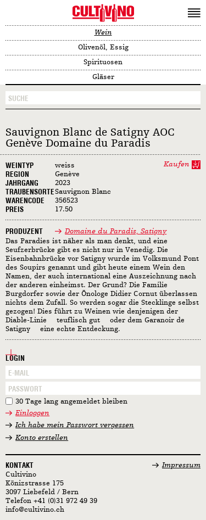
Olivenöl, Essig (103, 47)
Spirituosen (103, 62)
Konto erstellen (41, 437)
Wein (103, 32)
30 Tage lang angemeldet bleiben (71, 401)
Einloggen (32, 413)
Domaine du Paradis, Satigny (115, 231)
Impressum (181, 465)
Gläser (103, 77)
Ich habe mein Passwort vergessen (74, 425)
